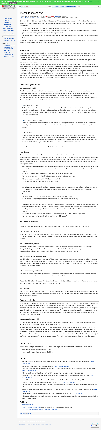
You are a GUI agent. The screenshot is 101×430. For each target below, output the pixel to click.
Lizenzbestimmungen (38, 424)
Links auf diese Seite (9, 45)
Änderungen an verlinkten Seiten (8, 48)
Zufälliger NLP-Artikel (8, 30)
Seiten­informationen (9, 56)
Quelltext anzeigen (58, 6)
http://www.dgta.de (27, 405)
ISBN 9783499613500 (62, 366)
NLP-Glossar (6, 20)
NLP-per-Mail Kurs (9, 38)
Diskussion (51, 16)
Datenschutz (22, 424)
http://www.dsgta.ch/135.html (31, 407)
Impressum (29, 424)
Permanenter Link (8, 54)
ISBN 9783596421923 (29, 370)
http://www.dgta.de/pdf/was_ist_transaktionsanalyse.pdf (39, 409)
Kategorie (23, 413)
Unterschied (24, 17)
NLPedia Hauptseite (8, 18)
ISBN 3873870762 (78, 394)
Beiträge (57, 16)
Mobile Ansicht (48, 424)
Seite (19, 6)
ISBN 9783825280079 (68, 382)
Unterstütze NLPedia (8, 34)
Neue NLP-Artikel (7, 26)
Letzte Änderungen (8, 28)
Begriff (29, 413)
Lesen (50, 6)
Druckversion (7, 52)
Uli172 (46, 16)
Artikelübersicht (7, 22)
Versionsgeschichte (70, 6)
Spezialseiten (7, 50)
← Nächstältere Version (34, 17)
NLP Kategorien (7, 24)
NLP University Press (9, 40)
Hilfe (4, 32)
